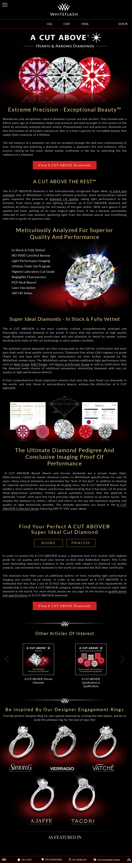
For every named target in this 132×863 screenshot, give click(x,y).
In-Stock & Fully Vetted (28, 250)
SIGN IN (123, 23)
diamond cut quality (64, 199)
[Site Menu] (5, 4)
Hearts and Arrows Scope (72, 364)
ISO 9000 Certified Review (31, 255)
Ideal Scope (21, 364)
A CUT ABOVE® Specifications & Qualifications (91, 682)
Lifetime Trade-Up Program (31, 266)
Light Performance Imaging (31, 261)
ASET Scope (39, 364)
